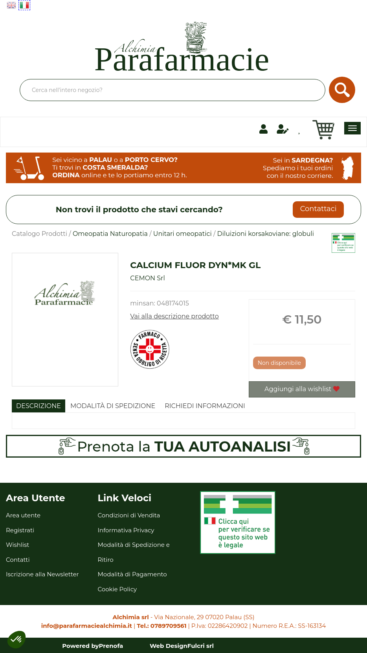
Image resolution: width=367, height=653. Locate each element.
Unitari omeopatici (182, 233)
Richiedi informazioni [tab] (205, 406)
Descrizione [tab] (38, 406)
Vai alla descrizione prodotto (174, 316)
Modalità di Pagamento (132, 574)
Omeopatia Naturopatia (110, 233)
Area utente (23, 515)
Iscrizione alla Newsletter (42, 574)
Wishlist (17, 544)
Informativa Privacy (126, 530)
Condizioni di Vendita (129, 515)
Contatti (18, 559)
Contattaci (318, 208)
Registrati (20, 530)
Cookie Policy (117, 589)
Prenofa (111, 645)
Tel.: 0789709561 (161, 625)
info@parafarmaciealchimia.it (86, 625)
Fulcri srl (200, 645)
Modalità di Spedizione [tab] (112, 406)
